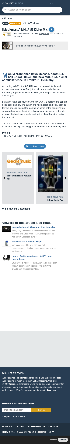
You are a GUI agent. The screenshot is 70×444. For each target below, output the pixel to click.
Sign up (41, 410)
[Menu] (66, 10)
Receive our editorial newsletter (18, 403)
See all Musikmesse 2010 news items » (35, 46)
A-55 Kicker (31, 23)
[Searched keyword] (32, 10)
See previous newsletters (13, 416)
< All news (7, 18)
